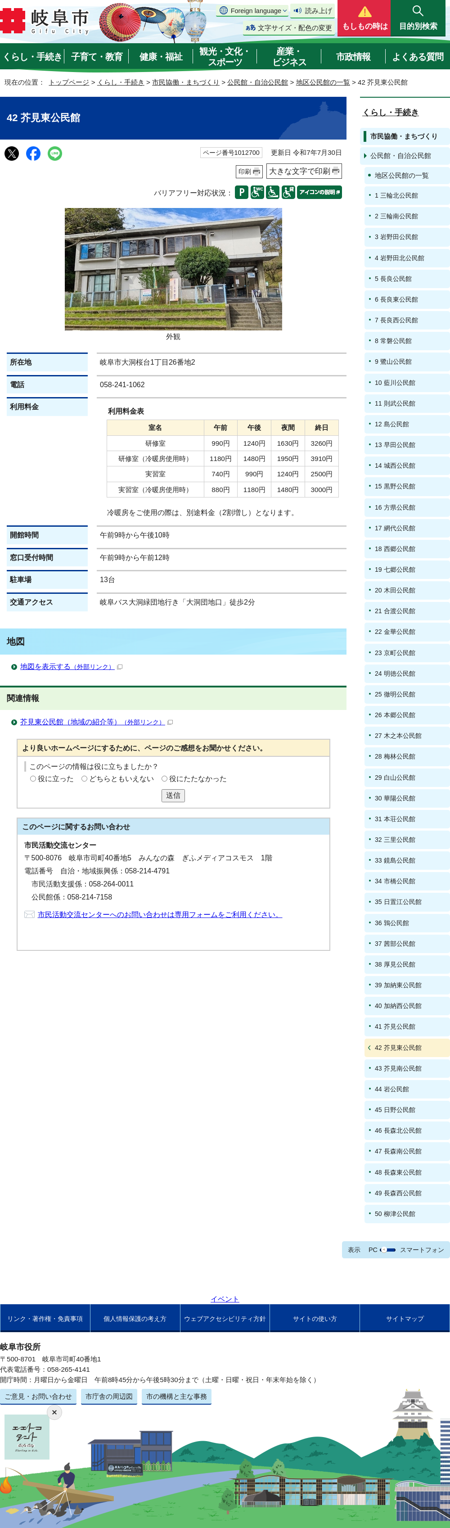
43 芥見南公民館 (398, 1068)
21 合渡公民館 (395, 611)
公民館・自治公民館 (257, 82)
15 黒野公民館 (395, 486)
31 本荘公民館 (395, 819)
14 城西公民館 (395, 465)
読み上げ (318, 10)
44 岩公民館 (392, 1089)
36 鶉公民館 (392, 923)
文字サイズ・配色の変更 (295, 28)
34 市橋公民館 (395, 881)
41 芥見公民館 (395, 1026)
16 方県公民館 (395, 507)
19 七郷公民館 (395, 569)
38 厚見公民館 (395, 964)
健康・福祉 (161, 57)
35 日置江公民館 (398, 901)
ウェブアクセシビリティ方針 (225, 1318)
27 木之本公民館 (398, 735)
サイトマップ (405, 1318)
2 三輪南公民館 (396, 216)
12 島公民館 (392, 424)
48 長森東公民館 (398, 1172)
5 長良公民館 (393, 278)
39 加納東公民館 (398, 985)
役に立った (56, 778)
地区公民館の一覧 (323, 82)
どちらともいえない (121, 778)
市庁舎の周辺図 (109, 1396)
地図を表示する (71, 666)
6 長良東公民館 (396, 299)
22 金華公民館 (395, 631)
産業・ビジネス (289, 56)
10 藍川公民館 (395, 382)
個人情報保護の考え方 (135, 1318)
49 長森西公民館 (398, 1193)
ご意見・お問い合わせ (38, 1396)
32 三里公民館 (395, 839)
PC (373, 1249)
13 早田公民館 (395, 444)
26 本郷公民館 (395, 715)
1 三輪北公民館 (396, 195)
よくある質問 (417, 57)
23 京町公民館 (395, 652)
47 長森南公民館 (398, 1151)
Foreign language (256, 10)
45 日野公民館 (395, 1109)
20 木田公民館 (395, 590)
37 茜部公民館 (395, 943)
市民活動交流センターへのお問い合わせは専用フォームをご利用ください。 (160, 914)
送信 (173, 795)
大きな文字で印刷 (299, 171)
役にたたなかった (198, 778)
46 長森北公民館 (398, 1130)
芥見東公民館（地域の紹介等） (96, 722)
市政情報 (353, 57)
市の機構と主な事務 (176, 1396)
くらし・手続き (32, 57)
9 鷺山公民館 (393, 361)
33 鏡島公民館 (395, 860)
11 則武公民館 (395, 403)
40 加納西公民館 (398, 1005)
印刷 (244, 171)
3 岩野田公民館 (396, 236)
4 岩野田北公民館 (399, 258)
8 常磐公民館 (393, 340)
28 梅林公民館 (395, 756)
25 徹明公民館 (395, 694)
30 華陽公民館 (395, 798)
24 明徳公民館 (395, 673)
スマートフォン (422, 1249)
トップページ (69, 82)
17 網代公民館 (395, 528)
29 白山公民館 (395, 777)
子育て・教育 (96, 57)
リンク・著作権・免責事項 (45, 1318)
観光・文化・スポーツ (225, 56)
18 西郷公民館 (395, 548)
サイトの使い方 (315, 1318)
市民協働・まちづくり (186, 82)
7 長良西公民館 (396, 320)
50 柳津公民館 (395, 1213)
